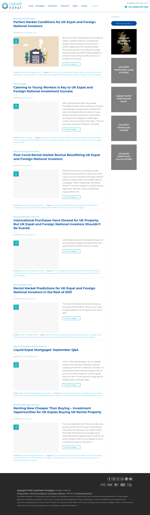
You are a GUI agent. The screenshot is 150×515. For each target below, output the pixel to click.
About (76, 6)
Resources (65, 6)
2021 (47, 335)
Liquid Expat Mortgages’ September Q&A (46, 350)
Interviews (35, 151)
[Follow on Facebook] (109, 479)
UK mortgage (90, 337)
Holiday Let (28, 395)
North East (71, 273)
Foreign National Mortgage (47, 75)
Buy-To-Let (52, 72)
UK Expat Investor (90, 458)
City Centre (97, 72)
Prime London (81, 395)
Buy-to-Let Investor (86, 72)
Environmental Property (78, 137)
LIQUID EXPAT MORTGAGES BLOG (124, 99)
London (55, 273)
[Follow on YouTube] (131, 479)
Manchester (63, 273)
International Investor (54, 395)
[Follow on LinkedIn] (126, 479)
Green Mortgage (33, 140)
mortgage (47, 458)
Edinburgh (75, 335)
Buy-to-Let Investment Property (68, 72)
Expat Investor (18, 395)
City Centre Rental (63, 137)
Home (31, 6)
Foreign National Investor (84, 455)
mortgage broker (58, 458)
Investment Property (29, 273)
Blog (15, 18)
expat (82, 335)
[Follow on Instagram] (114, 479)
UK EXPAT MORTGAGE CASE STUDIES (123, 70)
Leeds (20, 337)
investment (43, 140)
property (87, 273)
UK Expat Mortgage (94, 75)
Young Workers (18, 142)
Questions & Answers (39, 346)
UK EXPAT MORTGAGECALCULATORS (124, 156)
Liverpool (26, 337)
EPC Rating (91, 137)
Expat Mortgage (90, 335)
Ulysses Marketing (84, 493)
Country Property (96, 393)
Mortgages (41, 6)
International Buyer (92, 271)
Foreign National (31, 75)
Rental (49, 207)
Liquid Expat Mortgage (44, 273)
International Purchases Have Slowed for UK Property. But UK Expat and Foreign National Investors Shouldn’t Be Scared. (57, 224)
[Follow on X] (118, 479)
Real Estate (90, 395)
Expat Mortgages (24, 18)
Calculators (53, 6)
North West (80, 273)
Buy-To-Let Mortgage (59, 455)
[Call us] (122, 479)
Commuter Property (65, 335)
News (33, 18)
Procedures (52, 493)
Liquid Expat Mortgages (56, 140)
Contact (84, 6)
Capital (62, 271)
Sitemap (61, 493)
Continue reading (71, 64)
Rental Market (63, 75)
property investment (72, 140)
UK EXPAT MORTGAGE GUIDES (123, 128)
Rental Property (73, 75)
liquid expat (25, 207)
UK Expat (83, 75)
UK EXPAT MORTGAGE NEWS (123, 41)
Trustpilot (94, 6)
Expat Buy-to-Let (19, 75)
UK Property (32, 460)
